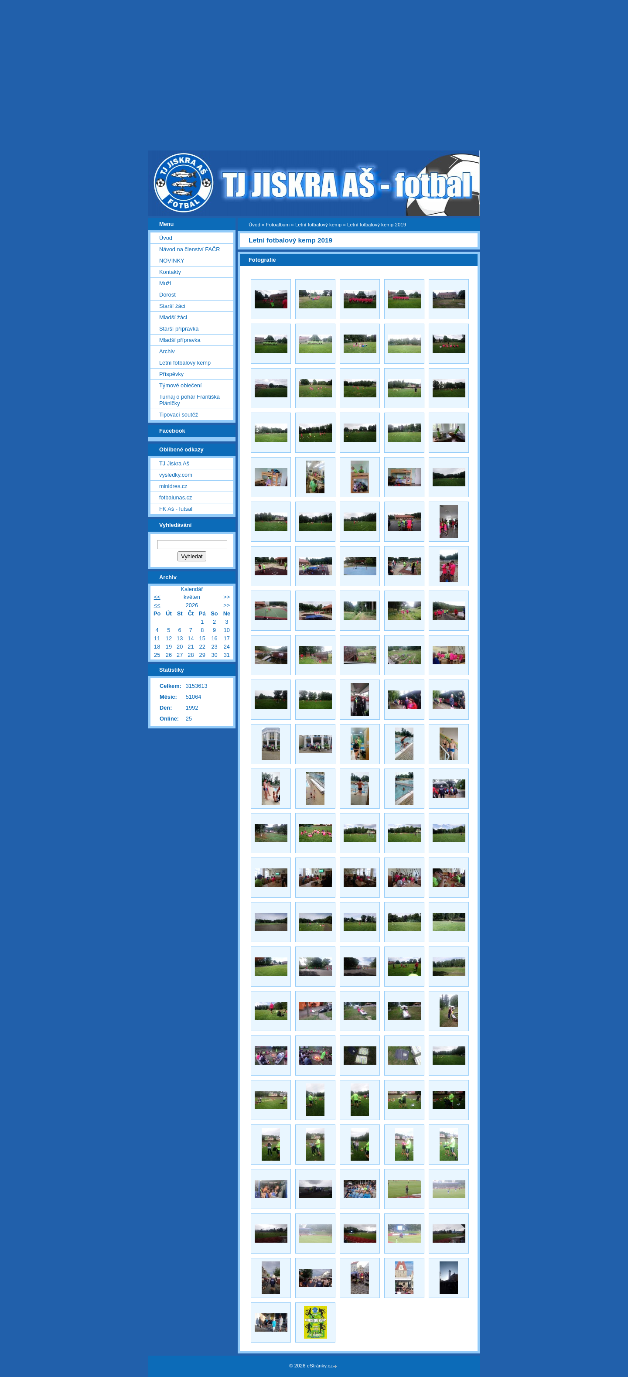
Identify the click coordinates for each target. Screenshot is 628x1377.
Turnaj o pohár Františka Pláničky (189, 400)
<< (157, 597)
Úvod (254, 224)
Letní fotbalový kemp (318, 224)
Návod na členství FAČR (189, 249)
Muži (165, 283)
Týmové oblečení (180, 385)
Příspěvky (171, 374)
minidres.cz (173, 486)
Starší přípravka (178, 328)
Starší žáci (172, 306)
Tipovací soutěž (178, 414)
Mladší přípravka (180, 340)
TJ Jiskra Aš (174, 463)
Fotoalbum (278, 224)
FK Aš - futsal (175, 509)
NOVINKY (171, 260)
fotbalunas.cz (175, 497)
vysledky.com (175, 475)
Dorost (167, 294)
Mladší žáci (173, 317)
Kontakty (170, 272)
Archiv (167, 351)
